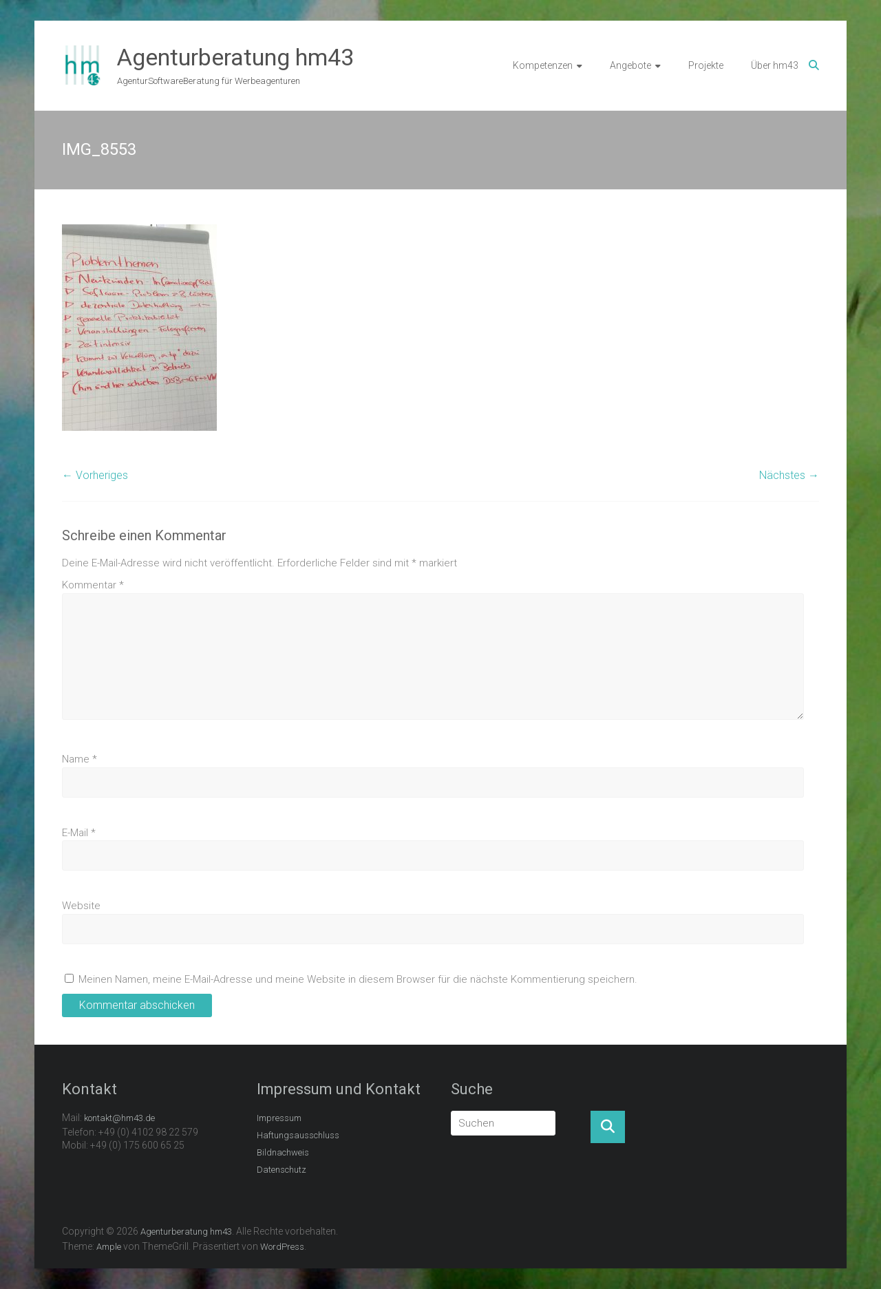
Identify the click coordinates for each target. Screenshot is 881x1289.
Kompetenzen (543, 65)
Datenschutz (281, 1169)
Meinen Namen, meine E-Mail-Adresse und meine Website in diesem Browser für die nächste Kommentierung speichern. (357, 979)
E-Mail (79, 833)
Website (81, 905)
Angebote (630, 65)
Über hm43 (774, 65)
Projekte (705, 65)
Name (79, 759)
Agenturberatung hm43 (235, 57)
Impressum (279, 1118)
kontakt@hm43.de (119, 1118)
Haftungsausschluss (298, 1135)
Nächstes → (789, 475)
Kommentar (93, 585)
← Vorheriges (95, 475)
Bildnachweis (283, 1152)
